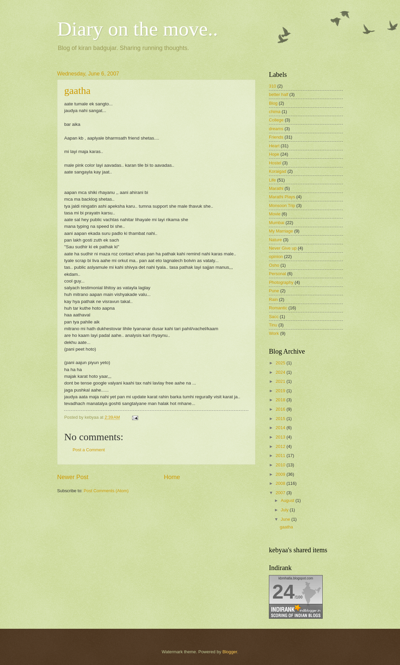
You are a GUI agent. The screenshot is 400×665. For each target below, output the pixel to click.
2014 (281, 427)
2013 (281, 437)
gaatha (77, 90)
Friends (276, 137)
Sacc (274, 316)
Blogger (230, 651)
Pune (274, 290)
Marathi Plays (282, 196)
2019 (281, 390)
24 (283, 591)
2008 (281, 483)
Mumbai (276, 222)
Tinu (273, 324)
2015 (281, 418)
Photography (281, 282)
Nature (275, 239)
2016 (281, 409)
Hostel (275, 162)
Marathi (276, 188)
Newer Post (72, 477)
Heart (274, 145)
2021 (281, 381)
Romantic (278, 307)
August (288, 500)
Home (172, 477)
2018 (281, 399)
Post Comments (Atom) (106, 490)
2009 (281, 474)
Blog (273, 103)
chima (274, 111)
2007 (281, 492)
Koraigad (277, 171)
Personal (277, 273)
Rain (273, 299)
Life (272, 180)
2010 (281, 464)
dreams (276, 128)
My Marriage (281, 231)
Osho (274, 265)
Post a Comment (89, 449)
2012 (281, 446)
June (286, 519)
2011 (281, 455)
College (276, 119)
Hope (274, 154)
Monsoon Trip (282, 205)
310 (272, 86)
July (285, 509)
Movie (274, 213)
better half (278, 94)
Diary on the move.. (137, 29)
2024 (281, 372)
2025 (281, 362)
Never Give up (282, 248)
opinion (276, 256)
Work (274, 333)
